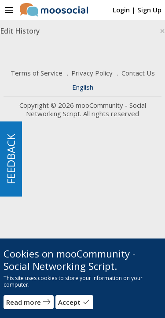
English (82, 87)
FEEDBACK (11, 159)
